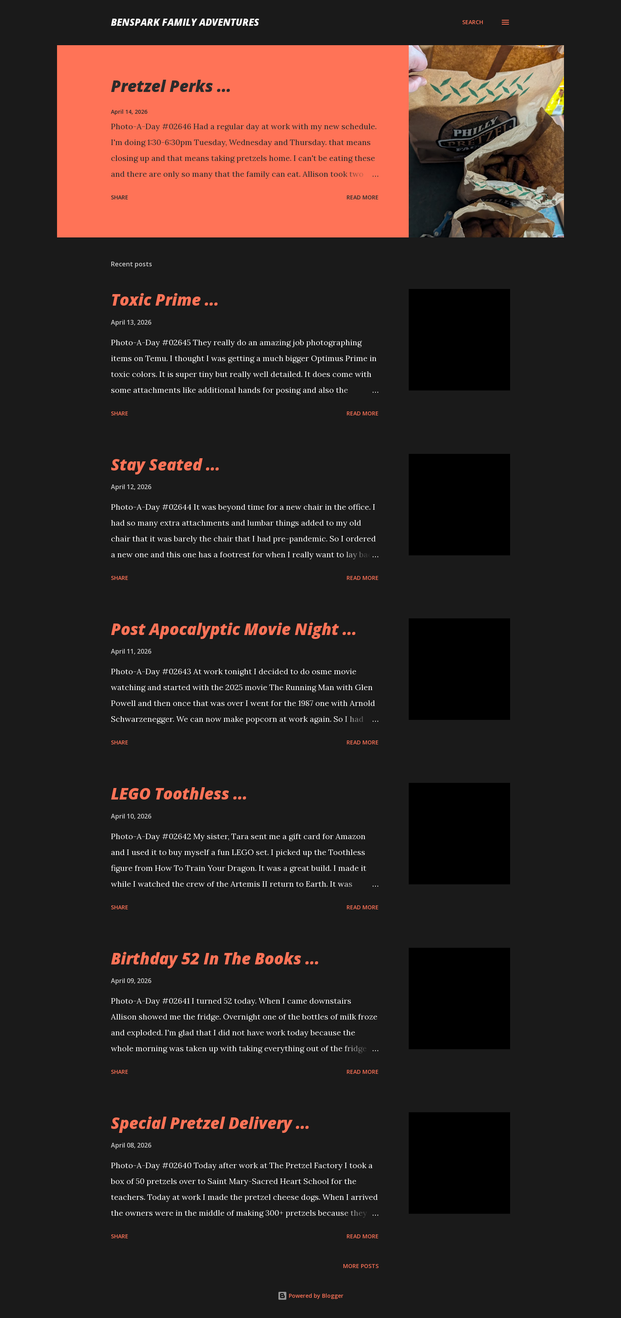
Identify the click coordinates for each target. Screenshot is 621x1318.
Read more (363, 197)
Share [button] (119, 197)
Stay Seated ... (165, 464)
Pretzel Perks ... (171, 86)
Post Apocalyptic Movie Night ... (234, 629)
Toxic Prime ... (165, 299)
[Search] (472, 22)
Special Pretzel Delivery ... (210, 1123)
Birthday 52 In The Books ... (215, 958)
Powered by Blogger (310, 1295)
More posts (361, 1266)
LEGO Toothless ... (179, 793)
